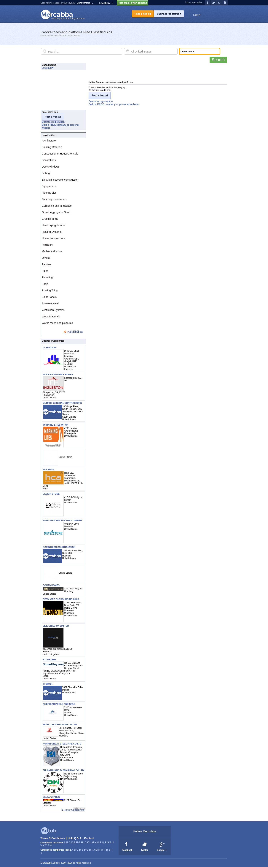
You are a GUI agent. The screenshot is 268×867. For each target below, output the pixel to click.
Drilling (46, 173)
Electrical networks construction (60, 179)
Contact (89, 838)
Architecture (49, 140)
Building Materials (52, 147)
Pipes (45, 270)
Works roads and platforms (57, 323)
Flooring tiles (49, 192)
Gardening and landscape (57, 205)
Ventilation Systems (53, 309)
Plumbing (47, 277)
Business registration (169, 13)
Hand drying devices (54, 225)
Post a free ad (143, 13)
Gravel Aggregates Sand (56, 212)
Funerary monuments (54, 199)
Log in (196, 14)
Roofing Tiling (50, 290)
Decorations (49, 160)
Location (104, 3)
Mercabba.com (49, 862)
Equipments (49, 186)
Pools (45, 283)
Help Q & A (74, 838)
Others (46, 257)
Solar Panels (49, 296)
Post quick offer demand (132, 2)
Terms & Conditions (52, 838)
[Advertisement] (156, 71)
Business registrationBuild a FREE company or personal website (114, 103)
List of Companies (73, 809)
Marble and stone (52, 251)
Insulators (47, 244)
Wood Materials (51, 316)
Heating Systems (52, 231)
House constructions (54, 238)
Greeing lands (50, 218)
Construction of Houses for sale (60, 153)
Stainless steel (50, 303)
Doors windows (51, 166)
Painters (46, 264)
